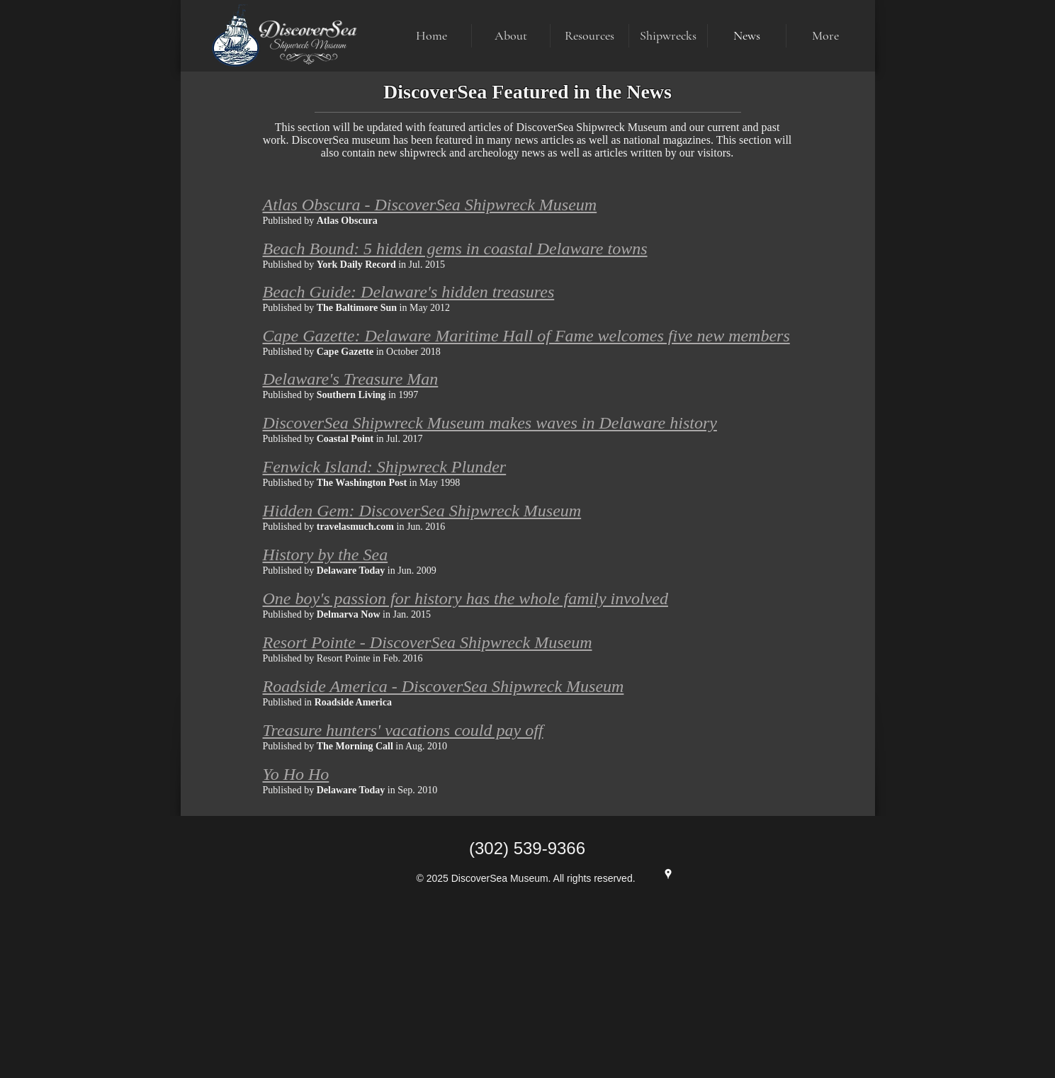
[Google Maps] (668, 874)
